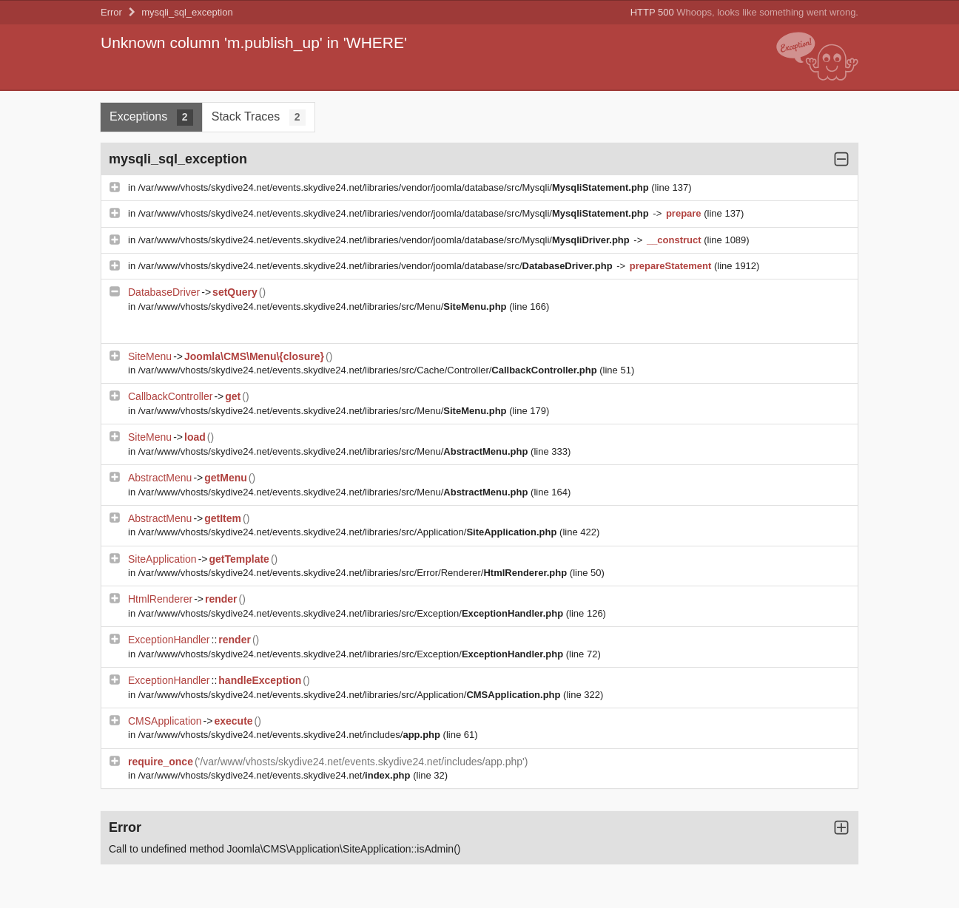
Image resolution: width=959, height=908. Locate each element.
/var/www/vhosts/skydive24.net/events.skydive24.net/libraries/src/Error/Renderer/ (354, 572)
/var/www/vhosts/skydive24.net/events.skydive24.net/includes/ (290, 734)
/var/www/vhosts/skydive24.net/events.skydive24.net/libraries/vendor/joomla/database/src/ (377, 265)
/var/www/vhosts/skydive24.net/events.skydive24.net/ (275, 775)
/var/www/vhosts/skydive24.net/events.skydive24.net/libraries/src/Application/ (348, 532)
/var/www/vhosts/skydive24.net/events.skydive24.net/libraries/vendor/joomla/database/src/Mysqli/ (395, 187)
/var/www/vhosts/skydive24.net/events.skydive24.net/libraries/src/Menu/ (323, 306)
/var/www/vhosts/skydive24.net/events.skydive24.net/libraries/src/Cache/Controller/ (369, 370)
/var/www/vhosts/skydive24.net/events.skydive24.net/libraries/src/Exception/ (352, 613)
